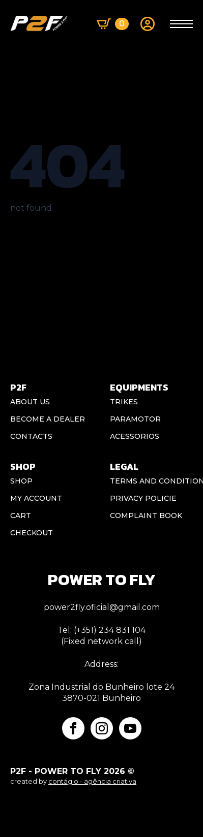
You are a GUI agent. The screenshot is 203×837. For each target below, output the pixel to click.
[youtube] (130, 728)
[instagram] (102, 728)
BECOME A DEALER (47, 419)
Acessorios (134, 436)
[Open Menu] (181, 24)
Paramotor (135, 419)
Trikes (124, 401)
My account (36, 498)
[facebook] (73, 728)
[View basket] (112, 24)
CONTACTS (31, 436)
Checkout (31, 532)
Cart (20, 515)
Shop (21, 481)
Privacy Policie (143, 498)
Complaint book (146, 515)
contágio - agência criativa (92, 781)
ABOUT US (30, 401)
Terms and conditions (151, 481)
